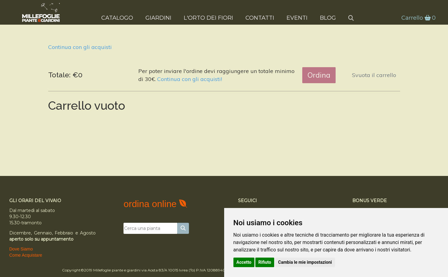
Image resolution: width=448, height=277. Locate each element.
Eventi (297, 17)
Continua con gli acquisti (80, 47)
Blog (328, 17)
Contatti (259, 17)
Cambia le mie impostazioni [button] (305, 262)
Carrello (415, 18)
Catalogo (117, 17)
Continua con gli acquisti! (189, 79)
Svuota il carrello (374, 75)
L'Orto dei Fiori (208, 17)
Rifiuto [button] (264, 262)
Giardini (158, 17)
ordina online (151, 204)
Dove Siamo (21, 248)
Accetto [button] (244, 262)
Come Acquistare (25, 255)
